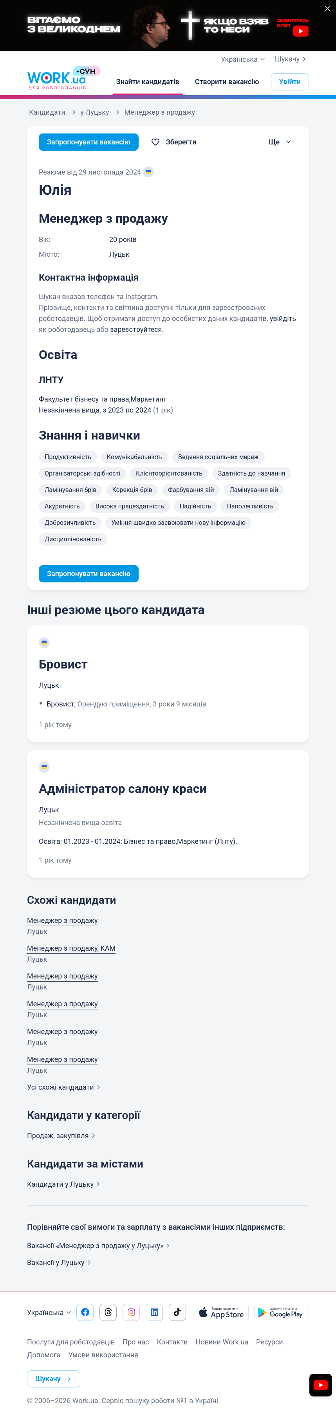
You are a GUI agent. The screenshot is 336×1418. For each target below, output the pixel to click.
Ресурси (269, 1342)
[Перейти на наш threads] (108, 1312)
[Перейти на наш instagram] (131, 1312)
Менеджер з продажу (62, 920)
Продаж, (62, 1136)
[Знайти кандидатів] (147, 81)
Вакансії (60, 1262)
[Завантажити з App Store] (221, 1312)
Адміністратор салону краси (123, 788)
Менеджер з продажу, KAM (71, 948)
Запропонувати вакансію (88, 142)
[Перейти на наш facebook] (85, 1312)
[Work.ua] (56, 82)
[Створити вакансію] (227, 81)
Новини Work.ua (221, 1342)
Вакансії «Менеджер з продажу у (100, 1245)
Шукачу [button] (54, 1378)
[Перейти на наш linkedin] (154, 1312)
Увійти (290, 81)
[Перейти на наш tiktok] (177, 1312)
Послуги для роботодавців (71, 1342)
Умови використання (103, 1355)
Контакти (172, 1342)
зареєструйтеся (136, 329)
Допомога (43, 1355)
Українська (50, 1312)
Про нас (136, 1342)
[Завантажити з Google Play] (281, 1312)
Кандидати (65, 1184)
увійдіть (283, 318)
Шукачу (292, 59)
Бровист (63, 664)
